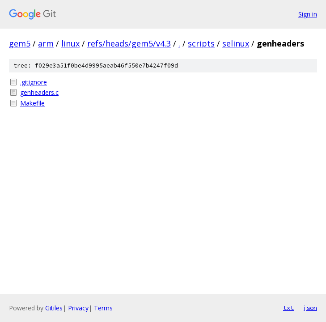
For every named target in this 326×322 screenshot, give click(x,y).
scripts (201, 43)
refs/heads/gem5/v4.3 (129, 43)
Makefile (32, 103)
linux (70, 43)
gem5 (19, 43)
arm (46, 43)
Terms (103, 308)
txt (288, 308)
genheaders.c (39, 92)
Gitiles (54, 308)
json (310, 308)
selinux (235, 43)
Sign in (307, 14)
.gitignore (33, 82)
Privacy (78, 308)
